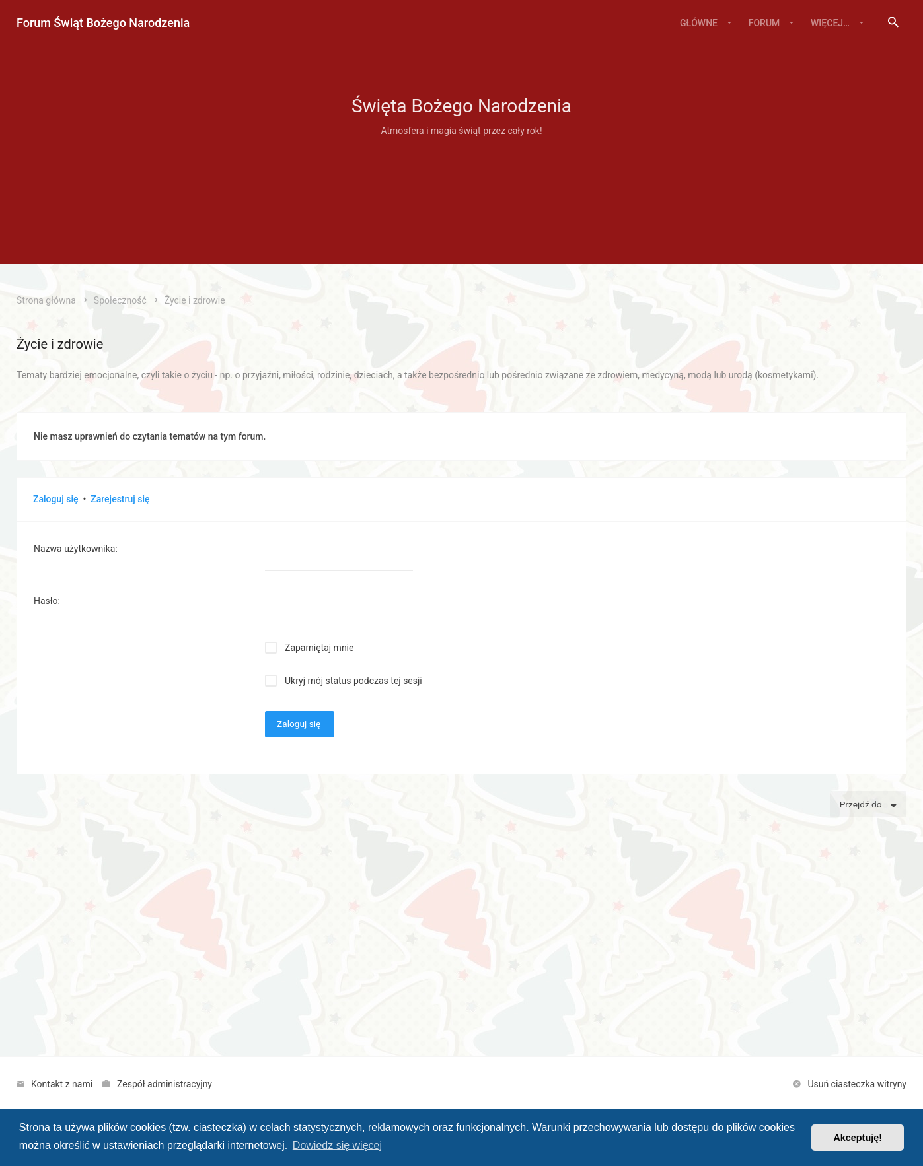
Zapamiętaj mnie (319, 647)
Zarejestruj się (120, 499)
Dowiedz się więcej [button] (337, 1145)
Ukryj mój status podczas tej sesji (353, 680)
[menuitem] (893, 23)
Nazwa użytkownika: (76, 548)
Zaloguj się (56, 499)
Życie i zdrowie (60, 344)
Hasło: (47, 601)
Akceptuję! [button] (857, 1137)
